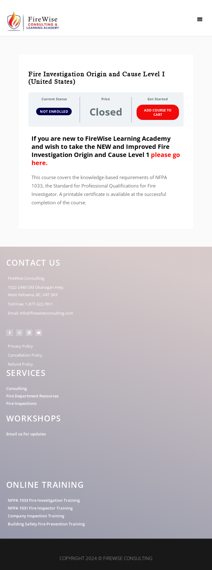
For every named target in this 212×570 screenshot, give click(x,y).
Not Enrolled (54, 111)
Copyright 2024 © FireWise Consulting (106, 558)
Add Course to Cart (157, 112)
